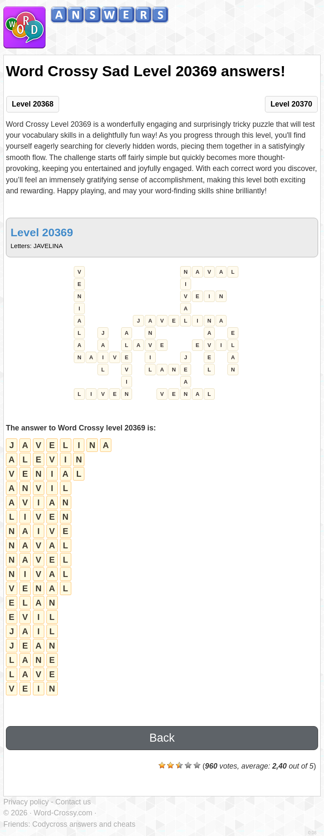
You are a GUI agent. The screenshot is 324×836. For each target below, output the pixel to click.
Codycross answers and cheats (83, 824)
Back (162, 738)
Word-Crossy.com (63, 813)
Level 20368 (33, 104)
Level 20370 (291, 104)
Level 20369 (42, 232)
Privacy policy (26, 802)
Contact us (73, 802)
